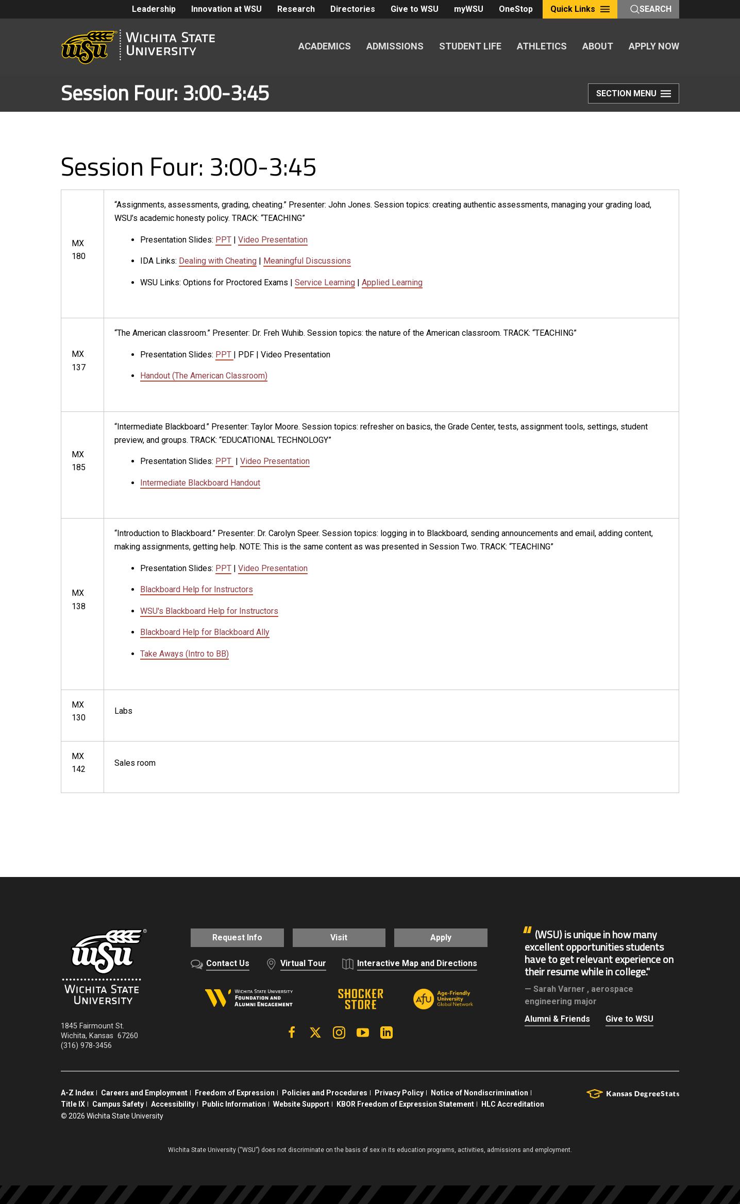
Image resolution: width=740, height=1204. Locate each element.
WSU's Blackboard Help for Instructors (209, 611)
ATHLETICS (542, 46)
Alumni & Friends (557, 1019)
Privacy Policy (399, 1091)
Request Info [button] (231, 937)
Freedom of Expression (235, 1091)
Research (296, 9)
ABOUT (597, 46)
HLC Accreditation (512, 1102)
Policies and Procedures (324, 1091)
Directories (352, 9)
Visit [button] (338, 937)
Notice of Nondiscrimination (479, 1091)
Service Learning (325, 282)
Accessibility (173, 1102)
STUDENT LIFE (470, 46)
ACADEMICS (324, 46)
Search (650, 9)
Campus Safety (118, 1102)
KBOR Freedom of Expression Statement (405, 1102)
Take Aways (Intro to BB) (184, 654)
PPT (223, 240)
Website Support (301, 1102)
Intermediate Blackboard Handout (200, 483)
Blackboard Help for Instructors (196, 589)
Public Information (234, 1102)
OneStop (516, 9)
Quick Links (580, 9)
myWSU (468, 9)
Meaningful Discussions (307, 261)
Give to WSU (415, 9)
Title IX (73, 1102)
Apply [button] (447, 937)
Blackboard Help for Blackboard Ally (205, 632)
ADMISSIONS (395, 46)
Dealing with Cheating (218, 261)
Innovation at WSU (226, 9)
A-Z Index (77, 1091)
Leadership (154, 9)
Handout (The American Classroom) (203, 376)
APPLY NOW (654, 46)
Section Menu (633, 95)
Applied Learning (392, 282)
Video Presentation (273, 240)
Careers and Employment (144, 1091)
